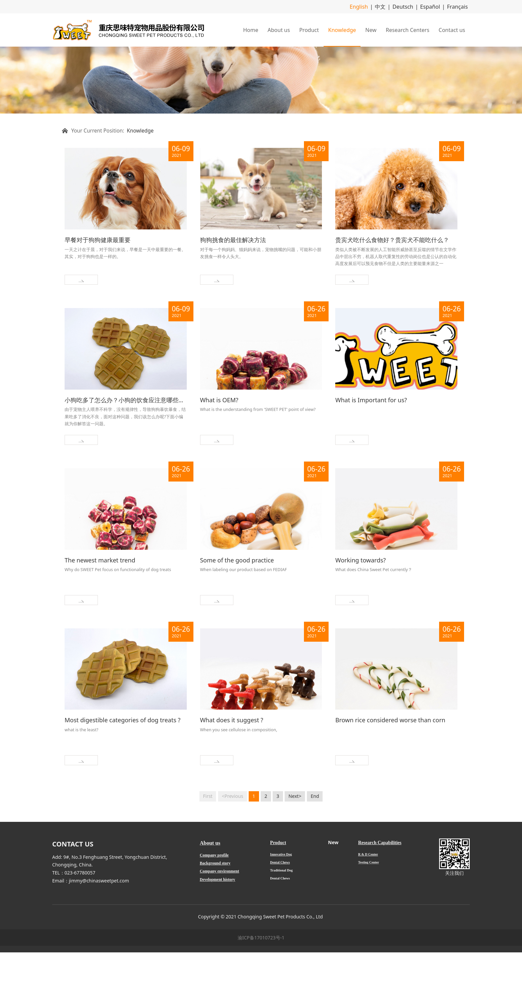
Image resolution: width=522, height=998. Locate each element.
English (371, 6)
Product (309, 29)
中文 (390, 6)
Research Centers (407, 29)
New (370, 29)
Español (434, 6)
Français (459, 6)
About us (279, 29)
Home (250, 29)
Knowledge (342, 29)
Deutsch (410, 6)
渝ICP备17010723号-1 (261, 983)
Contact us (452, 29)
